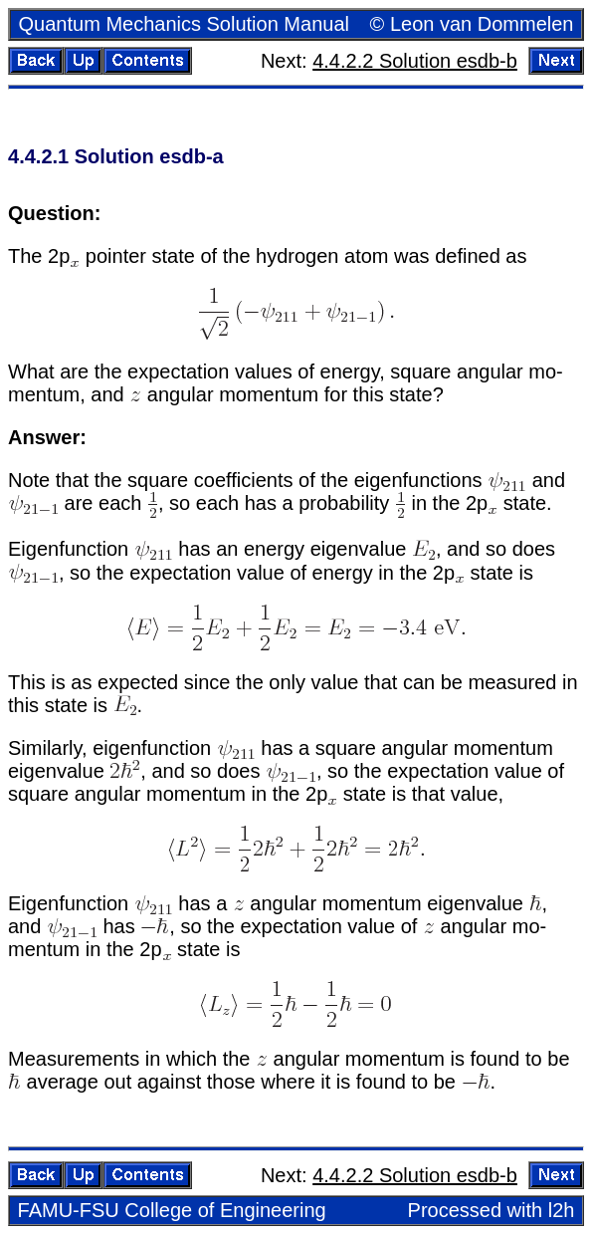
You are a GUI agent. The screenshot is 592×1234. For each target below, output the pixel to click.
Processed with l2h (491, 1210)
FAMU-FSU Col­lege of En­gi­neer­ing (172, 1210)
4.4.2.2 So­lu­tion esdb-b (414, 61)
